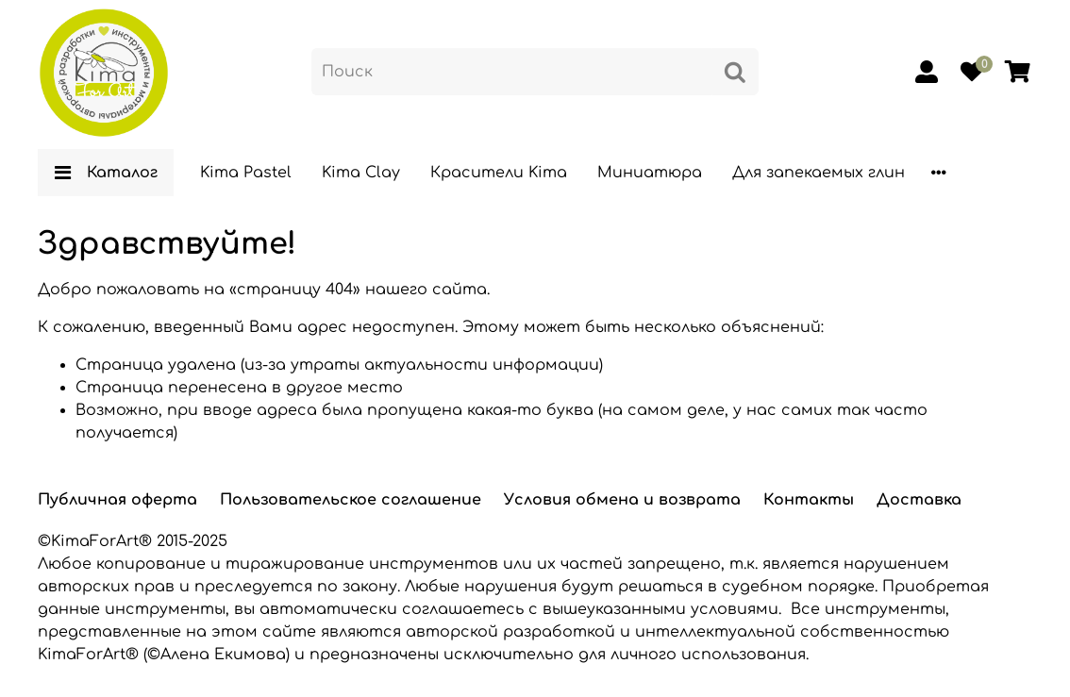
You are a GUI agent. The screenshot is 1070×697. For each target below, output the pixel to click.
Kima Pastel (246, 172)
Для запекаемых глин (818, 172)
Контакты (808, 499)
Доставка (919, 499)
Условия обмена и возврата (622, 499)
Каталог (106, 172)
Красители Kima (498, 172)
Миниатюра (649, 172)
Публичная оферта (117, 499)
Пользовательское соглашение (350, 499)
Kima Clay (361, 172)
